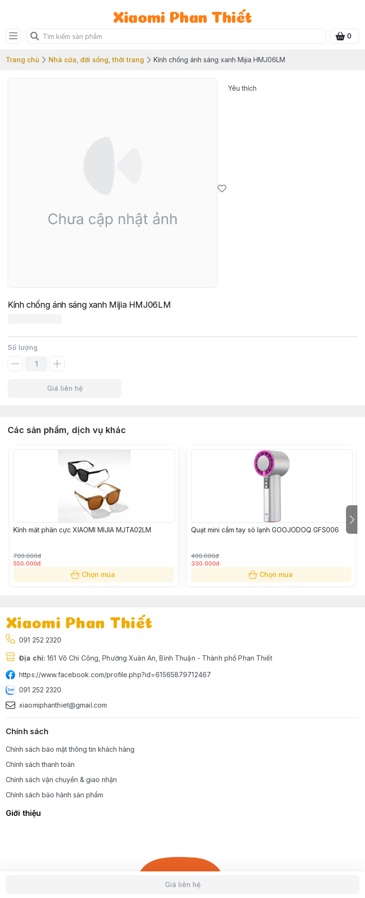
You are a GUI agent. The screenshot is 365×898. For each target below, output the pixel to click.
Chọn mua (93, 574)
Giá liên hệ (65, 388)
